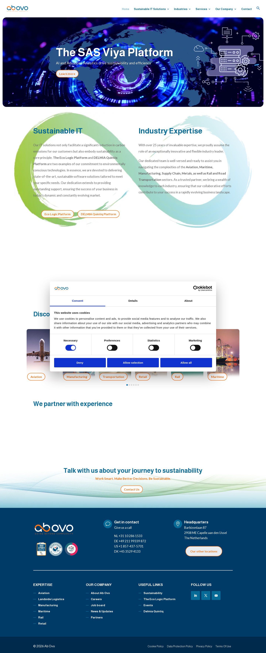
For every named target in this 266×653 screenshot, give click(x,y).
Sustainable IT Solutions (150, 9)
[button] (258, 11)
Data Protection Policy (180, 643)
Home (125, 9)
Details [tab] (133, 300)
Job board (98, 602)
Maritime (217, 374)
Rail (177, 374)
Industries (180, 9)
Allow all (186, 362)
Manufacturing (77, 374)
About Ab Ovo (100, 590)
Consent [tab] (77, 300)
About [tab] (188, 300)
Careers (96, 596)
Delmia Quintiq (153, 608)
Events (148, 602)
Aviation (36, 374)
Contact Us (131, 486)
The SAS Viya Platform (114, 52)
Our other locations (203, 548)
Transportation (113, 374)
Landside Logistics (51, 596)
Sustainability (153, 590)
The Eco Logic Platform (159, 596)
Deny (79, 362)
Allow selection (133, 362)
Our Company (224, 9)
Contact (246, 9)
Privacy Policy (204, 643)
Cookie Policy (156, 643)
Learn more (67, 73)
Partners (97, 614)
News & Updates (102, 608)
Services (201, 9)
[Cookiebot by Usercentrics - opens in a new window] (196, 288)
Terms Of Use (223, 643)
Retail (143, 374)
